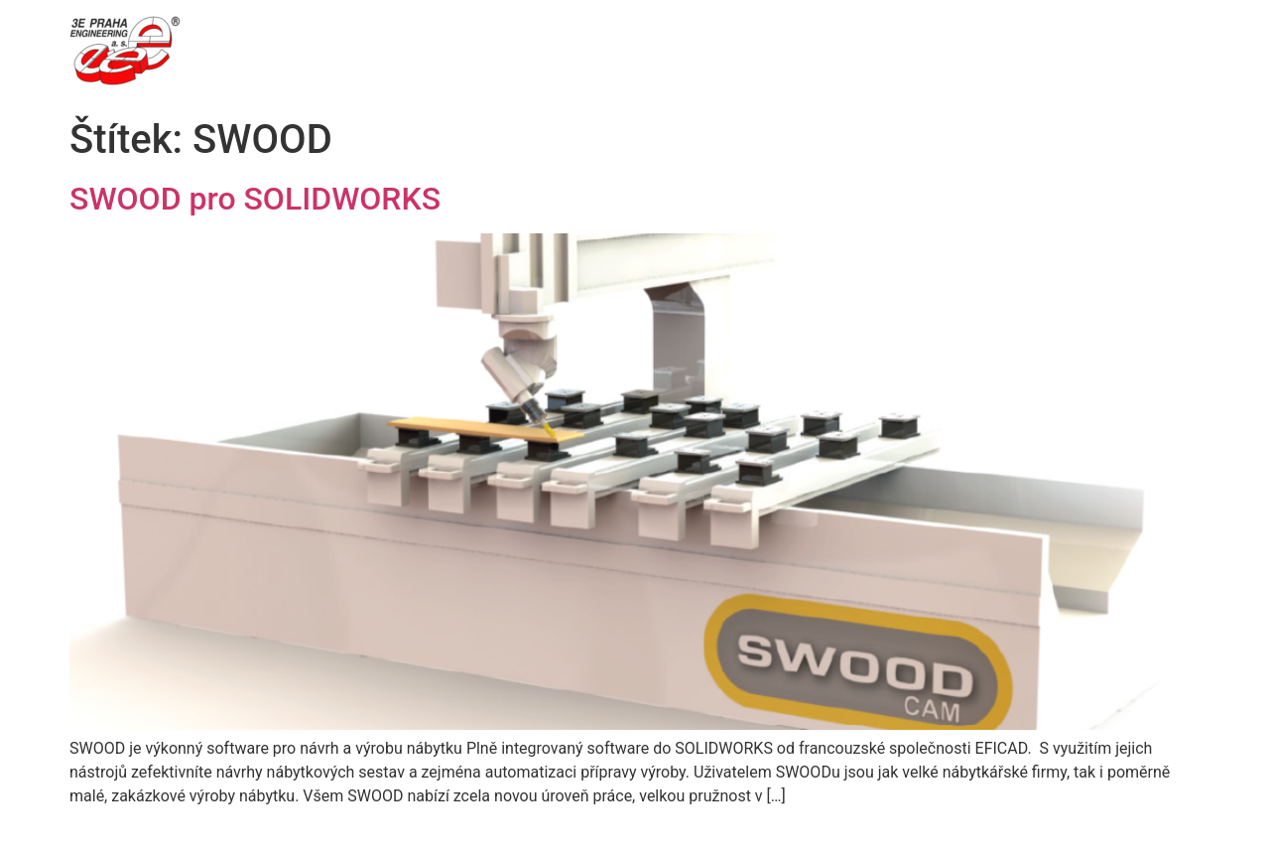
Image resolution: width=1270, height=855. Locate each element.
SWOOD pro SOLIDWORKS (255, 198)
